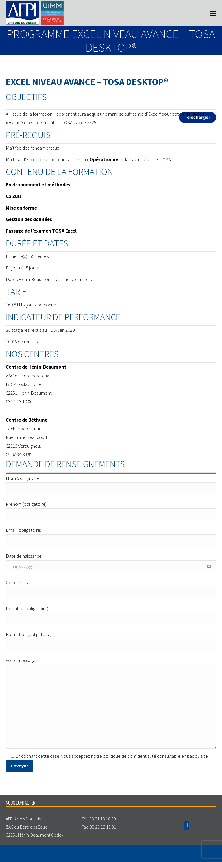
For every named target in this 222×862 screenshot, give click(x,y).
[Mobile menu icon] (212, 13)
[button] (186, 825)
